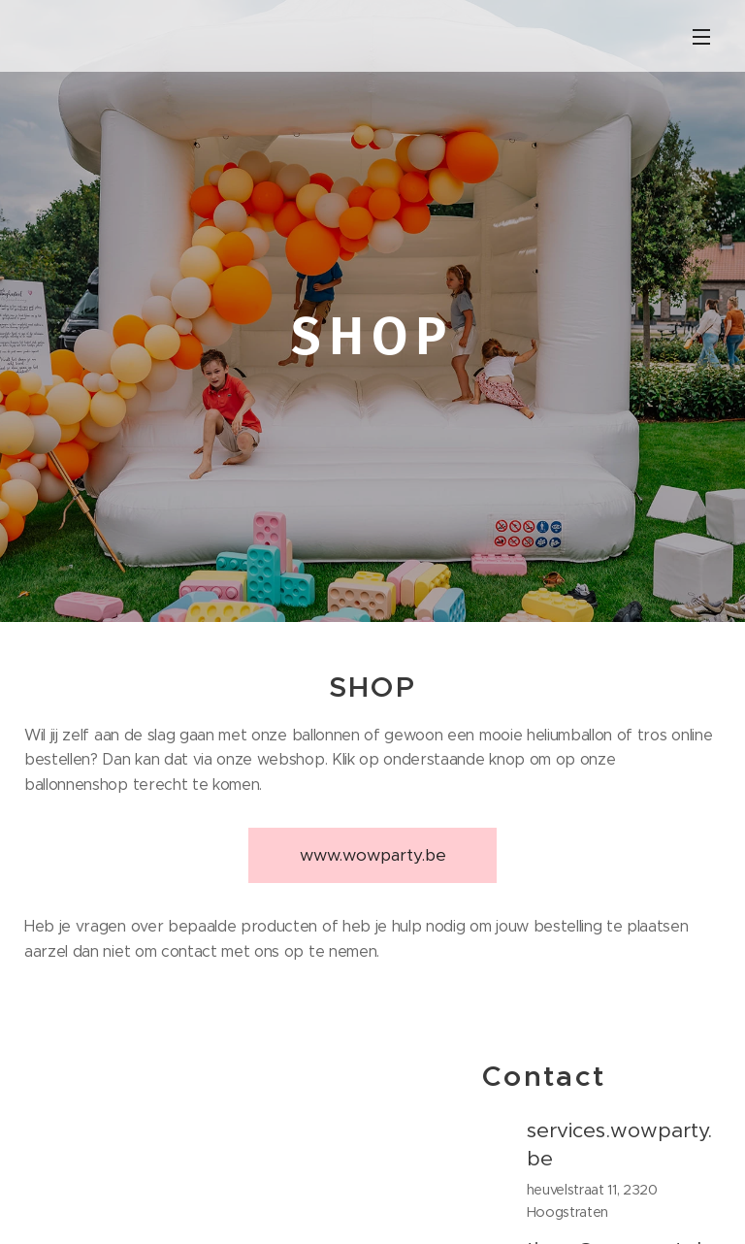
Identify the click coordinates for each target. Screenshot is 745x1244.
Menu (701, 37)
